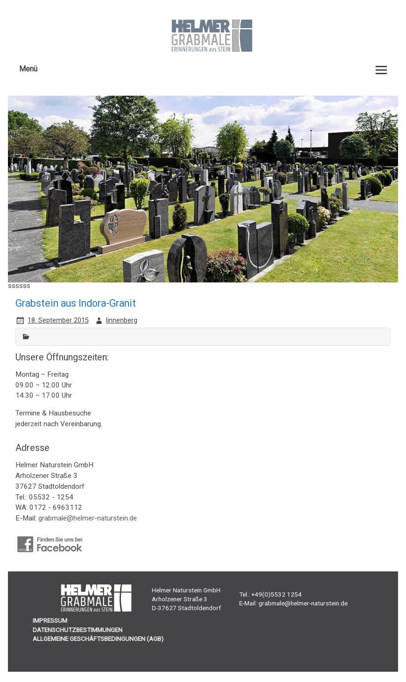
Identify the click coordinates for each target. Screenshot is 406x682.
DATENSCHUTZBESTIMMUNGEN (77, 629)
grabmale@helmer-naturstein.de (87, 518)
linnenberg (121, 320)
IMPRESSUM (50, 620)
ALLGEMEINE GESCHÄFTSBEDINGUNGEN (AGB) (98, 638)
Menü (28, 68)
